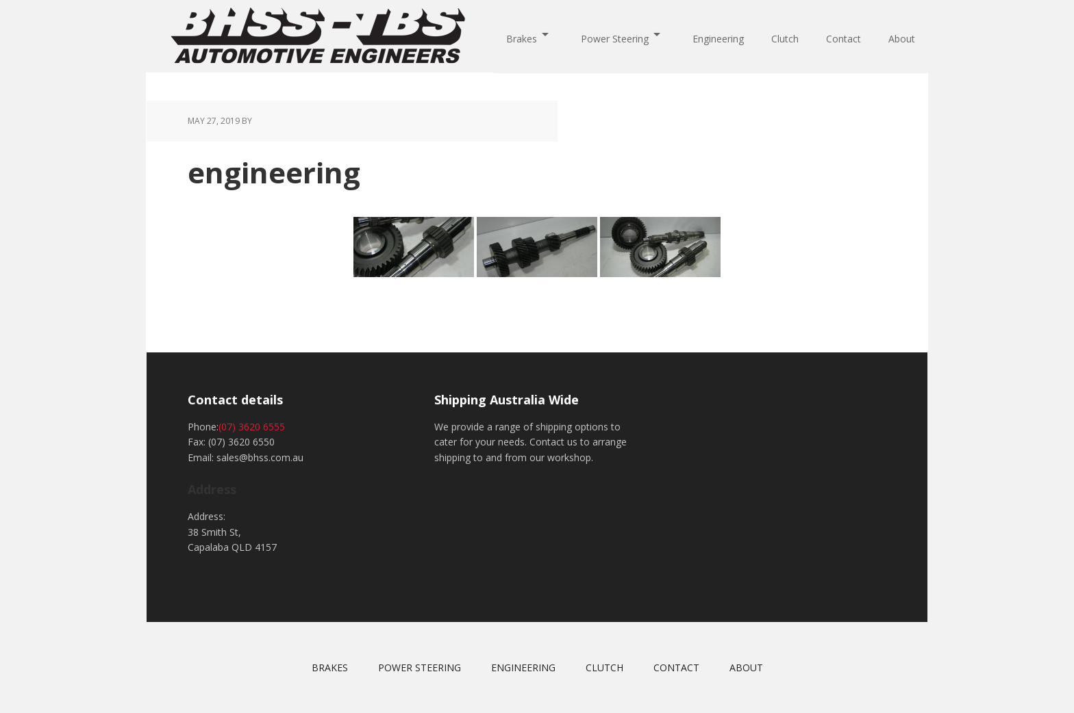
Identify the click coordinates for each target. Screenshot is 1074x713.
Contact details (235, 399)
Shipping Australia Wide (506, 399)
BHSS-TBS (318, 35)
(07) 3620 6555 (251, 426)
